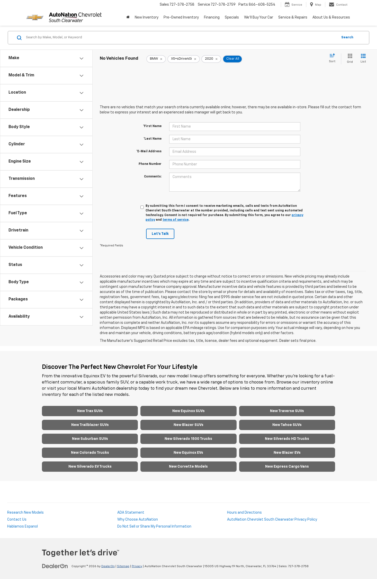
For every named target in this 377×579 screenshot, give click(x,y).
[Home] (128, 17)
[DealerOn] (55, 566)
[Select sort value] (333, 58)
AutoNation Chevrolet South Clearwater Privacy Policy (272, 519)
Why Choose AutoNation (137, 519)
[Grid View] (349, 58)
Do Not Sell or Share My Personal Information (154, 526)
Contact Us (16, 519)
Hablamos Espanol (22, 526)
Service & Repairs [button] (292, 17)
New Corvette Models (188, 466)
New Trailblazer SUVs (90, 425)
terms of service (176, 219)
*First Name (152, 126)
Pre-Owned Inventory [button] (181, 17)
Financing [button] (212, 17)
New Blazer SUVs (188, 425)
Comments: (152, 176)
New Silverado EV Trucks (90, 466)
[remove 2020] (211, 59)
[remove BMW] (156, 59)
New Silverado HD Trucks (287, 439)
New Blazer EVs (287, 453)
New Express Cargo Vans (287, 466)
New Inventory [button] (146, 17)
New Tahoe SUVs (287, 425)
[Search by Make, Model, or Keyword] (181, 37)
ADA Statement (130, 512)
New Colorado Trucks (90, 453)
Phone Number (150, 164)
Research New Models (25, 512)
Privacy (137, 566)
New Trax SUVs (90, 411)
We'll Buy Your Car (258, 17)
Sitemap (123, 566)
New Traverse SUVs (287, 411)
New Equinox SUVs (188, 411)
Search (347, 37)
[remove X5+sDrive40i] (183, 59)
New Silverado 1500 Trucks (188, 439)
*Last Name (152, 138)
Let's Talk (160, 234)
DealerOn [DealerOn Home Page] (108, 566)
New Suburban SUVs (90, 439)
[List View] (363, 58)
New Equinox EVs (188, 453)
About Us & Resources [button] (331, 17)
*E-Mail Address (148, 151)
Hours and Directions (244, 512)
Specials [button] (232, 17)
